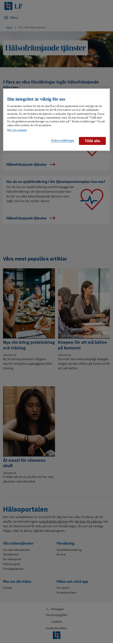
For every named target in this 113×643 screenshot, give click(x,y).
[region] (56, 119)
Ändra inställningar (62, 140)
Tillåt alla (92, 141)
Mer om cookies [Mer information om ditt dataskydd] (17, 130)
